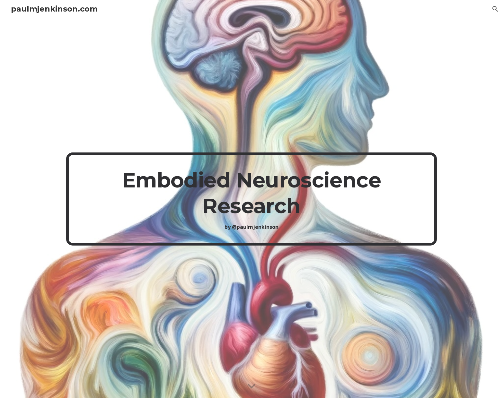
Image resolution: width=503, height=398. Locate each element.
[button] (495, 9)
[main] (251, 199)
